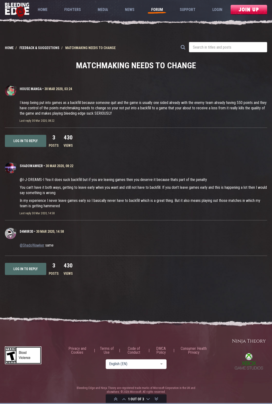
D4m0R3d (26, 231)
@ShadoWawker (32, 245)
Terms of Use (107, 350)
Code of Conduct (134, 350)
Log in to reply (25, 141)
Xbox (249, 361)
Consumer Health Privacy (194, 350)
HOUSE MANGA (31, 89)
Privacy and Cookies (77, 350)
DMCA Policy (161, 350)
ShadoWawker (31, 166)
